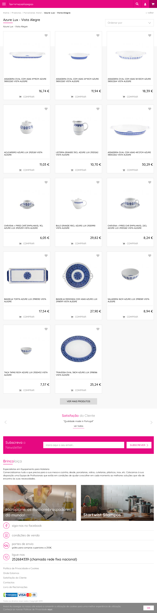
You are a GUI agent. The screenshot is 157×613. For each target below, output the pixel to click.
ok (148, 607)
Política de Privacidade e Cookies (21, 568)
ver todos (78, 426)
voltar (151, 13)
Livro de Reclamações (15, 587)
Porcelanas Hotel (33, 13)
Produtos (16, 13)
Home (6, 13)
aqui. (50, 609)
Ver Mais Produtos (78, 401)
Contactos (8, 582)
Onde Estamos (11, 573)
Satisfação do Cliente (14, 577)
